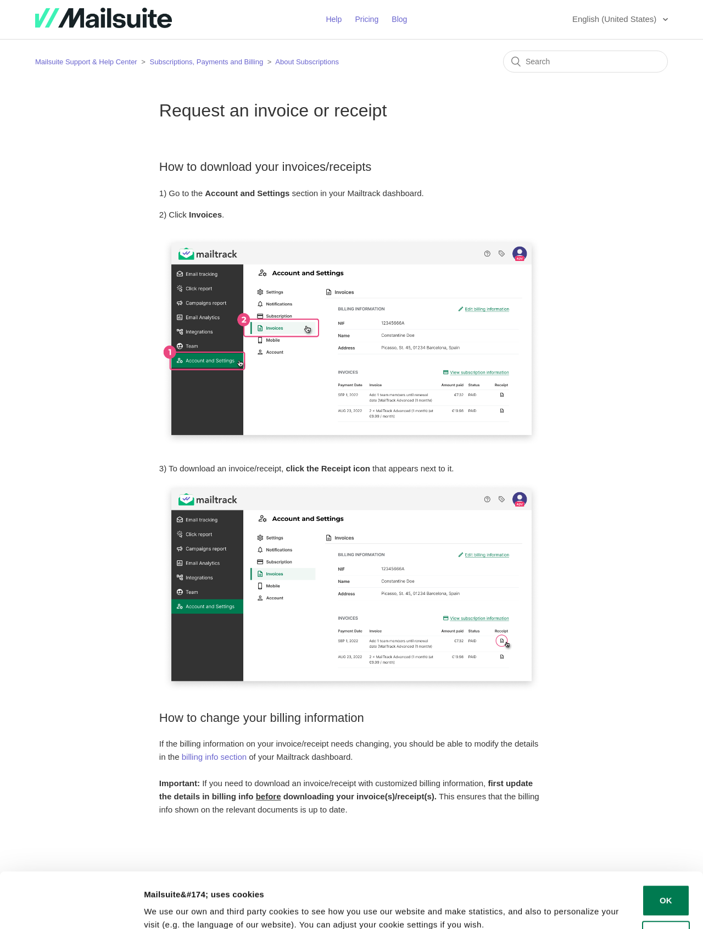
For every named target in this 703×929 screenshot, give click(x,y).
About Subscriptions (307, 62)
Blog (399, 19)
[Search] (585, 62)
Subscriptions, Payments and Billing (207, 62)
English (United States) (615, 19)
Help (334, 19)
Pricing (366, 19)
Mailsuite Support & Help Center (86, 62)
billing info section (214, 756)
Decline (665, 888)
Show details (169, 907)
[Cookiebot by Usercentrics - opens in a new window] (71, 907)
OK (666, 853)
